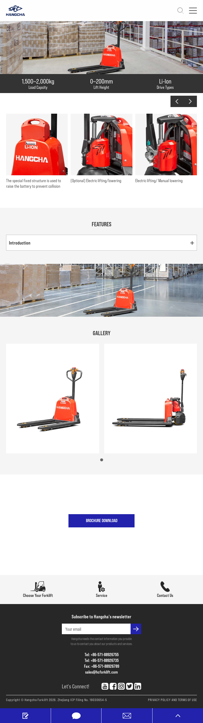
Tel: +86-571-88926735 (102, 660)
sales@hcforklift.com (101, 671)
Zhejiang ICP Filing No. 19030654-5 (82, 699)
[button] (177, 101)
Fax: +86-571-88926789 (101, 666)
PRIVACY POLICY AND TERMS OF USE (172, 699)
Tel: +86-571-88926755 (102, 654)
